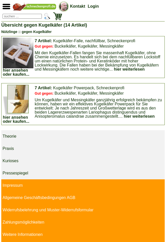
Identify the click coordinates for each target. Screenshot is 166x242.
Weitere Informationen (23, 234)
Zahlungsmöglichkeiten (23, 222)
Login (93, 6)
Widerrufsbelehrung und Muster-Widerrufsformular (48, 210)
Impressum (13, 185)
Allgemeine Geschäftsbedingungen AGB (39, 197)
